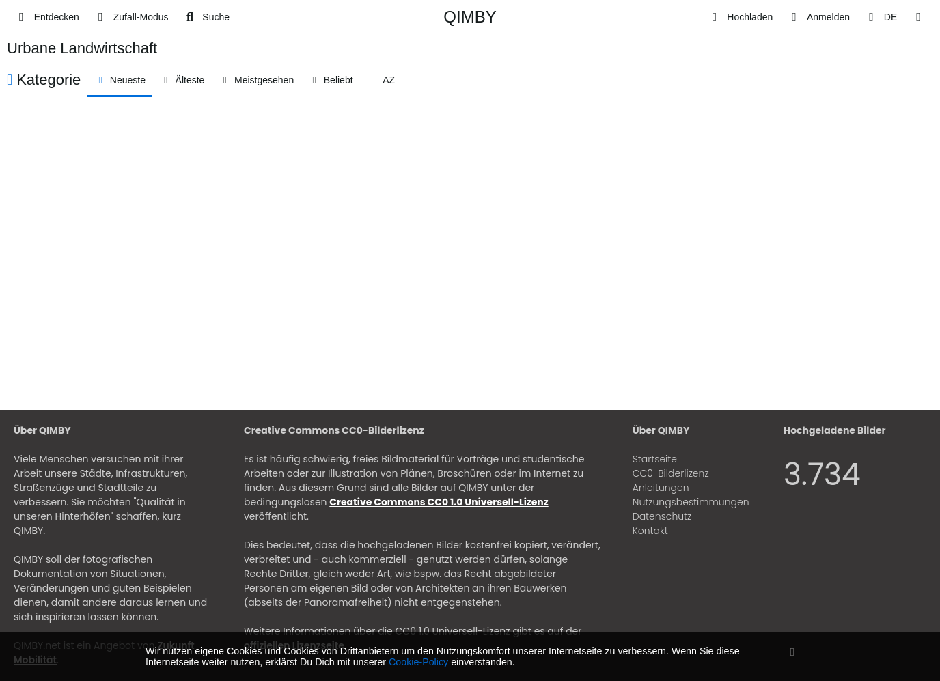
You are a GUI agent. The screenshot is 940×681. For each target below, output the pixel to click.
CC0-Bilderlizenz (671, 473)
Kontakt (650, 531)
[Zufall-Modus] (131, 17)
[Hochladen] (740, 17)
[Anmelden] (818, 17)
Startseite (655, 459)
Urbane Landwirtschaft (82, 48)
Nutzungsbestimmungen (691, 502)
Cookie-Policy (418, 661)
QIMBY (469, 17)
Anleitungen (661, 488)
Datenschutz (662, 516)
